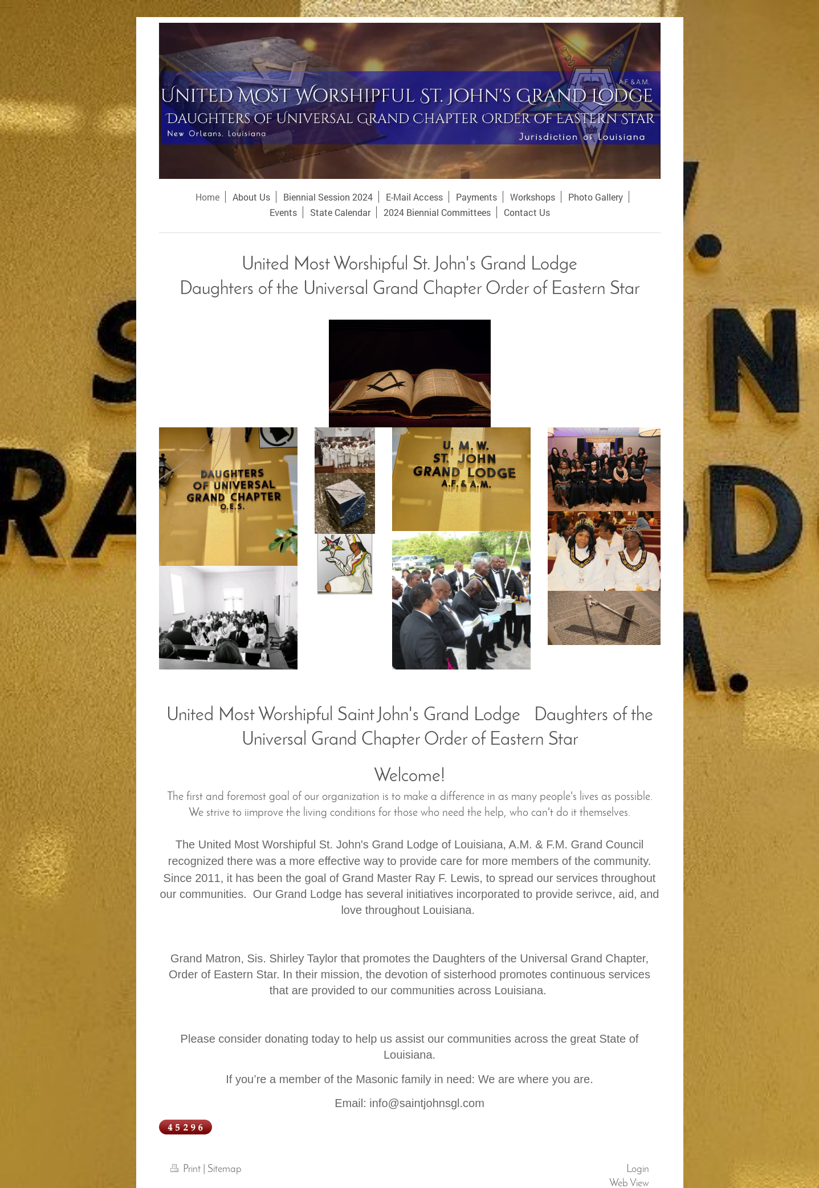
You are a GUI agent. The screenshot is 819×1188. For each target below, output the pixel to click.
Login (637, 1169)
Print (186, 1169)
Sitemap (224, 1169)
